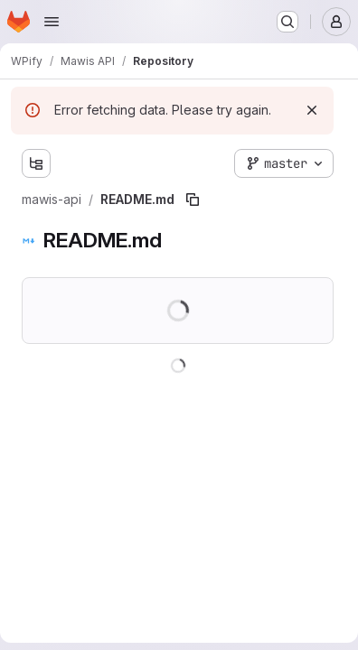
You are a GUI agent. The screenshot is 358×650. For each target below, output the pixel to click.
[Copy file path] (192, 199)
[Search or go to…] (287, 21)
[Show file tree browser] (36, 163)
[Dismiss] (312, 110)
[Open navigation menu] (51, 21)
